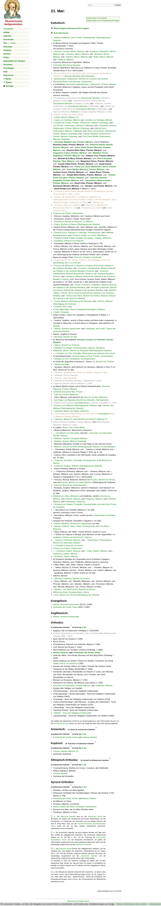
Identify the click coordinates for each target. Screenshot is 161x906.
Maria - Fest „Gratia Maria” (73, 427)
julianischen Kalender (83, 844)
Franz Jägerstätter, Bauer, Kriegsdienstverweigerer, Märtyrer (79, 309)
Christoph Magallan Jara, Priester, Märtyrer (73, 142)
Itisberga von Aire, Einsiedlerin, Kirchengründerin (74, 359)
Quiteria (56, 326)
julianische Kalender (68, 816)
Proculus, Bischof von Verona (102, 480)
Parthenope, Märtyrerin (75, 502)
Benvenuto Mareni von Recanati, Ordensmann (72, 82)
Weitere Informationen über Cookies (131, 904)
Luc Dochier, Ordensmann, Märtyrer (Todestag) (73, 125)
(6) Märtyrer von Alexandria (67, 433)
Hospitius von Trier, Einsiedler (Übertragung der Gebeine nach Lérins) (85, 353)
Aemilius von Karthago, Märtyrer (98, 120)
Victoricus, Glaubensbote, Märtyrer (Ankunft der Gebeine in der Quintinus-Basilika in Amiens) (84, 274)
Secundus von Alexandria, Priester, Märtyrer (71, 686)
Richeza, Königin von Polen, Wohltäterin (90, 235)
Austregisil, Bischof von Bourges (66, 65)
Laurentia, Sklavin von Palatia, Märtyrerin (71, 411)
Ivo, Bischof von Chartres (103, 362)
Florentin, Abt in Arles (63, 307)
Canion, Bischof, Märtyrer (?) (66, 117)
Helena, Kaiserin (60, 653)
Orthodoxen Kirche (95, 816)
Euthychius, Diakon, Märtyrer (65, 554)
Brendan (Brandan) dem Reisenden (80, 76)
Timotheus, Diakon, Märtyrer (68, 551)
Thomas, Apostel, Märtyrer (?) (65, 751)
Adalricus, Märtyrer (66, 60)
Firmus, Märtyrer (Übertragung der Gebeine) (73, 301)
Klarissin (74, 112)
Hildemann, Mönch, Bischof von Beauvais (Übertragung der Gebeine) (82, 350)
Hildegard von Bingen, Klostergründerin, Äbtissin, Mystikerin (79, 348)
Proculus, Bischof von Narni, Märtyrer (76, 482)
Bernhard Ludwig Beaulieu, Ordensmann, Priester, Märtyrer (91, 84)
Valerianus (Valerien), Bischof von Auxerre (72, 578)
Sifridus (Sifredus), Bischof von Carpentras (72, 524)
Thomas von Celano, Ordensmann (67, 548)
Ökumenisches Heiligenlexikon (78, 901)
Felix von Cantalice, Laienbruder (88, 257)
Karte (13, 43)
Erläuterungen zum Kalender (96, 18)
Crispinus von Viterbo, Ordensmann (68, 213)
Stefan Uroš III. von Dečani (64, 663)
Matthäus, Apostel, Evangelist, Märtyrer (70, 438)
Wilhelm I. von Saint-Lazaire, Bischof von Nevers (74, 589)
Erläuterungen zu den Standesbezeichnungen (102, 20)
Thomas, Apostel (60, 773)
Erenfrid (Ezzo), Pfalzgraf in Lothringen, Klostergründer (77, 233)
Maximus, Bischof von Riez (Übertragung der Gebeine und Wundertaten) (84, 447)
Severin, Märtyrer (73, 499)
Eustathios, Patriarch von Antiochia (69, 241)
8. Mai (84, 627)
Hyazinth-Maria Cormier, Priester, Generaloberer (92, 356)
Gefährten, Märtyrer (104, 686)
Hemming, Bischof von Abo (65, 337)
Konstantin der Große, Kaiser (65, 607)
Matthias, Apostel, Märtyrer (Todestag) (70, 441)
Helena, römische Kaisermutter (67, 329)
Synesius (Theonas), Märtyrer (67, 540)
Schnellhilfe (8, 29)
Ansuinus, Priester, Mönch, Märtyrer (69, 51)
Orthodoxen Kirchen (61, 723)
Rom (76, 826)
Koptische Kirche (65, 849)
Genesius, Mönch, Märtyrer (77, 54)
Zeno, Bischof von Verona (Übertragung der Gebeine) (76, 595)
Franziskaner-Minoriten (90, 98)
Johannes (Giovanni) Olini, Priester (68, 392)
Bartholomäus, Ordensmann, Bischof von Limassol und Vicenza (81, 79)
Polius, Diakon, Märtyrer (97, 551)
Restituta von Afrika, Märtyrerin (66, 496)
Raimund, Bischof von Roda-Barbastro (70, 485)
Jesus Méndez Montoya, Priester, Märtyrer (85, 169)
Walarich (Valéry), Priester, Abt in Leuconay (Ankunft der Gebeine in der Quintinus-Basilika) (84, 293)
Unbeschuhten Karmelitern (104, 515)
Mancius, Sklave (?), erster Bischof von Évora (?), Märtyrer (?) (81, 419)
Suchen (117, 5)
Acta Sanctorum (61, 33)
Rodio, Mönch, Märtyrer (103, 57)
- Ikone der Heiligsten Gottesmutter (72, 713)
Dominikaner (104, 414)
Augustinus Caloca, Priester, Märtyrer (70, 153)
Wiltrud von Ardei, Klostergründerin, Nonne (71, 592)
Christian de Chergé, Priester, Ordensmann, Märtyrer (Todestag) (81, 123)
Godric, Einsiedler (61, 312)
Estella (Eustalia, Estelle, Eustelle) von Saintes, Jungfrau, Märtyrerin (83, 238)
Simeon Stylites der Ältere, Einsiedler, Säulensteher (74, 807)
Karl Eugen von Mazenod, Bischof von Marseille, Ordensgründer (81, 400)
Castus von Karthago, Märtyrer (67, 120)
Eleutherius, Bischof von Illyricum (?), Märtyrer (73, 221)
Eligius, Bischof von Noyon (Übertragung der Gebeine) (77, 224)
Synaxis (56, 688)
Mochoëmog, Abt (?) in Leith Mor (67, 263)
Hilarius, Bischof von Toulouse (66, 345)
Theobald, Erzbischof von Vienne (69, 545)
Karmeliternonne (82, 403)
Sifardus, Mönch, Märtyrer (77, 57)
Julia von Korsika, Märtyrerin (66, 395)
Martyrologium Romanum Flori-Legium (71, 28)
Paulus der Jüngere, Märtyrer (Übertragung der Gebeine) (78, 466)
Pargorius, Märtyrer (94, 499)
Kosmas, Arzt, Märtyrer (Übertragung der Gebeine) (75, 405)
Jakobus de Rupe (61, 364)
